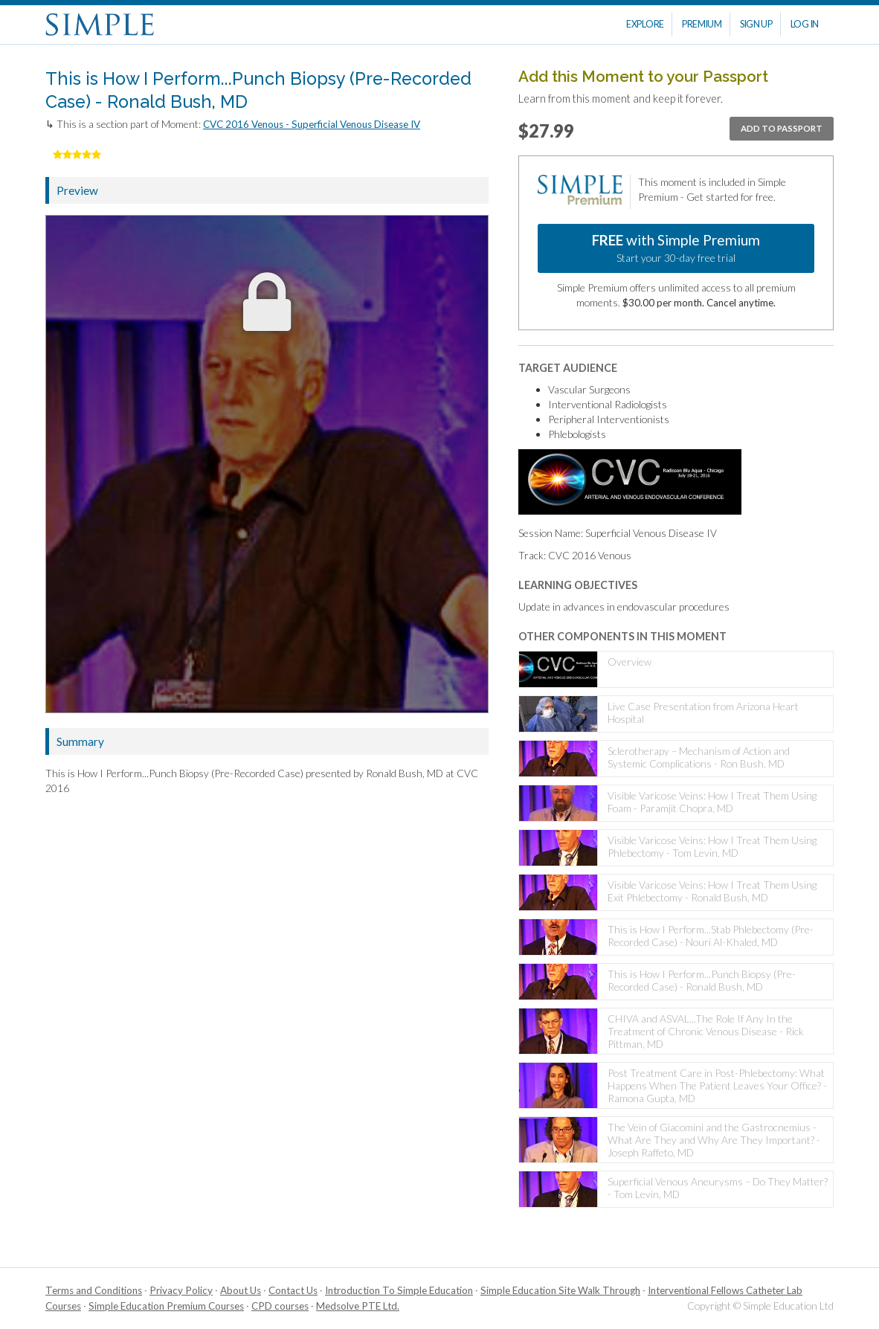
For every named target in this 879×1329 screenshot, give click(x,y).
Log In (805, 24)
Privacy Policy (181, 1290)
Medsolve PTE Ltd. (357, 1306)
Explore (645, 24)
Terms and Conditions (93, 1290)
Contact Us (293, 1290)
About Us (240, 1290)
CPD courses (280, 1306)
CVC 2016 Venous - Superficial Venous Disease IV (311, 124)
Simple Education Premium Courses (166, 1306)
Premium (702, 24)
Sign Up (756, 24)
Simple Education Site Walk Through (560, 1290)
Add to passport (781, 128)
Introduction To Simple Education (399, 1290)
